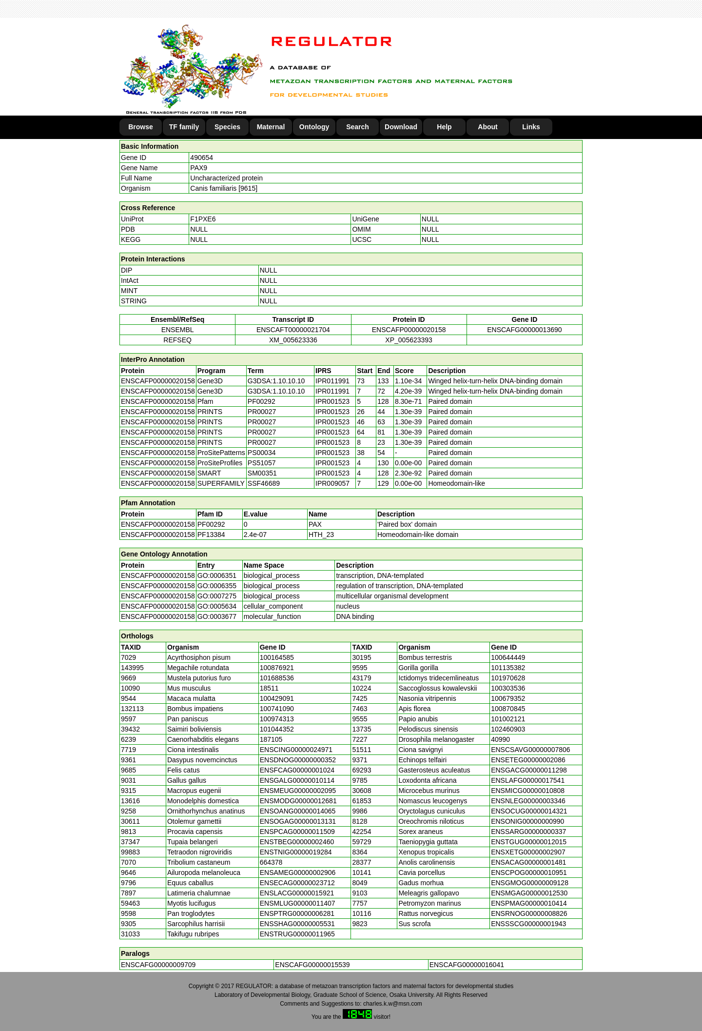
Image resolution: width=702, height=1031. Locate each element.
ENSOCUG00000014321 (529, 811)
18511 (269, 688)
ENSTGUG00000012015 (528, 842)
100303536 (508, 688)
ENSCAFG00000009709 (158, 965)
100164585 (277, 657)
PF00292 (211, 524)
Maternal (271, 127)
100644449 (508, 657)
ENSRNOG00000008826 (529, 913)
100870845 (508, 709)
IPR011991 (332, 381)
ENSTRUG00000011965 (297, 934)
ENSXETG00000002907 (528, 852)
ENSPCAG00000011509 (297, 831)
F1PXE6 (202, 219)
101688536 (277, 678)
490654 (201, 157)
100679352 (508, 698)
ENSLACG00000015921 (297, 893)
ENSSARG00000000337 (528, 831)
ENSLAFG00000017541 (528, 780)
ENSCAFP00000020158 (409, 330)
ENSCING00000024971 (296, 749)
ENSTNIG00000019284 (296, 852)
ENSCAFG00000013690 (524, 330)
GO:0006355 (216, 586)
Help (444, 127)
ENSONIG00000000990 (527, 821)
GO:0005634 (216, 606)
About (487, 127)
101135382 (508, 668)
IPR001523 (332, 401)
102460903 (508, 729)
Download (401, 127)
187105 (271, 739)
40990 (500, 739)
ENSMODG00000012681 (298, 801)
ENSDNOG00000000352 (298, 760)
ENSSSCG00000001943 (528, 924)
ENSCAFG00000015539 (312, 965)
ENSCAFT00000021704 (293, 330)
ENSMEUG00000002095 (298, 790)
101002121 (508, 719)
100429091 (277, 698)
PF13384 (211, 534)
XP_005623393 (408, 340)
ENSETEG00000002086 (528, 760)
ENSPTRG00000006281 (297, 913)
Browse (140, 127)
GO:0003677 (216, 616)
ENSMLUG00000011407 (297, 903)
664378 (271, 862)
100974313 (277, 719)
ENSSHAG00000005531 (297, 924)
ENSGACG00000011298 (529, 770)
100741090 (277, 709)
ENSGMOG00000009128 (529, 883)
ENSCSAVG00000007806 (530, 749)
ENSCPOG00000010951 (529, 872)
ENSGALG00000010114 (297, 780)
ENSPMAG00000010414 (529, 903)
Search (357, 127)
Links (531, 127)
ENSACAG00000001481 (528, 862)
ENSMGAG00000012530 (529, 893)
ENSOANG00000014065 (298, 811)
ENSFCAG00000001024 (297, 770)
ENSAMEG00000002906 (298, 872)
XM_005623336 (293, 340)
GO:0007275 (216, 596)
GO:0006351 (216, 575)
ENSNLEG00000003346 (528, 801)
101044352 (277, 729)
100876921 (277, 668)
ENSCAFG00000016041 (466, 965)
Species (227, 127)
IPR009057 (332, 483)
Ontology (314, 127)
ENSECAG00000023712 (297, 883)
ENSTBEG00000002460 (297, 842)
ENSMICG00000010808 (528, 790)
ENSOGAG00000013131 (298, 821)
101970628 (508, 678)
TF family (184, 127)
